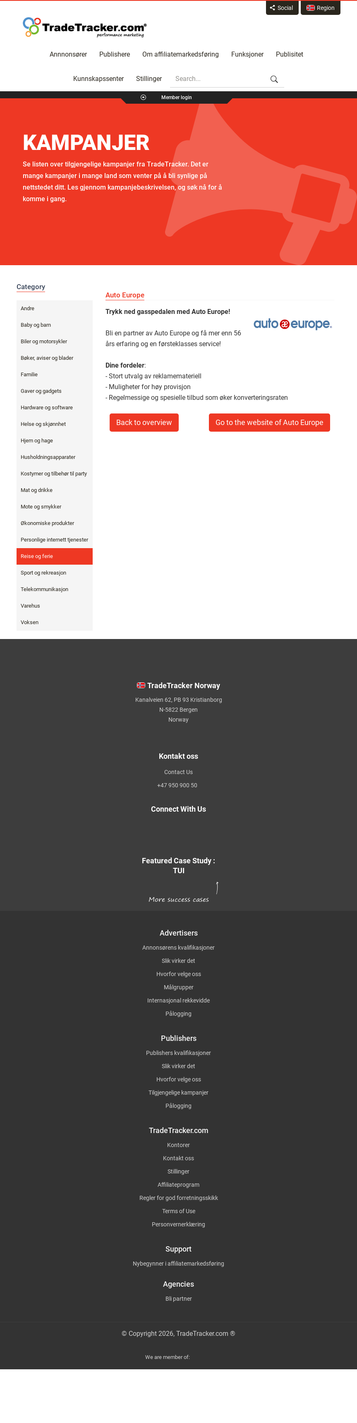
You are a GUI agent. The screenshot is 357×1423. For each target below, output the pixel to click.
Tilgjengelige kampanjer (178, 1092)
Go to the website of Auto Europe (269, 422)
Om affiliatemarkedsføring (180, 54)
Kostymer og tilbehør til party (54, 473)
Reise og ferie (37, 556)
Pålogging (178, 1013)
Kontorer (178, 1145)
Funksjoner (247, 54)
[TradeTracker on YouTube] (233, 838)
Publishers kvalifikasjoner (178, 1053)
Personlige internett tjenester (54, 540)
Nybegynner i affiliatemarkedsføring (178, 1263)
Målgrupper (179, 987)
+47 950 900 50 (177, 785)
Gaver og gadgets (41, 391)
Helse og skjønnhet (43, 424)
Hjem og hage (37, 440)
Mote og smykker (41, 507)
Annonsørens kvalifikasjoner (178, 947)
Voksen (29, 622)
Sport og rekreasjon (43, 573)
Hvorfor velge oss (178, 974)
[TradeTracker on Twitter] (116, 829)
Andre (27, 308)
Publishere (114, 54)
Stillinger (149, 79)
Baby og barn (36, 325)
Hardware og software (47, 407)
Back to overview (144, 422)
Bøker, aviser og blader (47, 358)
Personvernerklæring (178, 1224)
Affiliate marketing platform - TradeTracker (85, 27)
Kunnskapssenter (98, 79)
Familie (29, 374)
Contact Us (178, 772)
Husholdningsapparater (48, 457)
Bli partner (178, 1298)
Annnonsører (68, 54)
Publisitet (289, 54)
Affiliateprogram (178, 1184)
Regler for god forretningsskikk (178, 1198)
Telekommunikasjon (44, 589)
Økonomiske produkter (47, 523)
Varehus (30, 606)
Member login (176, 97)
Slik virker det (178, 960)
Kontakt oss (178, 1158)
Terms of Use (178, 1211)
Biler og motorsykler (44, 341)
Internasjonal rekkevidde (178, 1000)
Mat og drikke (37, 490)
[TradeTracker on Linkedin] (123, 838)
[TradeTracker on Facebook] (226, 829)
